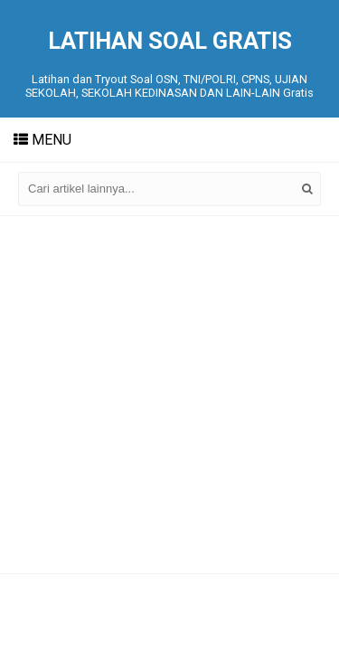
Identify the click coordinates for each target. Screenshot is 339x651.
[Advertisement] (169, 394)
